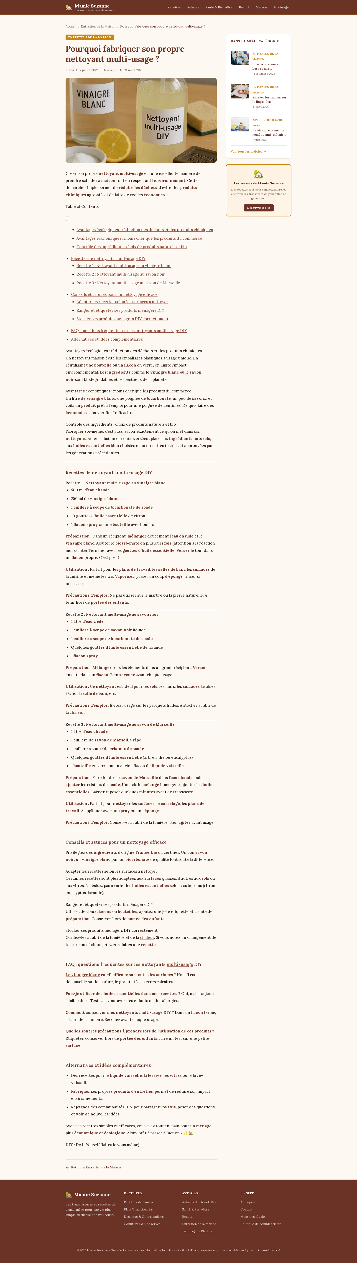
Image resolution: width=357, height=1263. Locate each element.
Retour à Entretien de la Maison (93, 1167)
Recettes (174, 7)
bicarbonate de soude (132, 507)
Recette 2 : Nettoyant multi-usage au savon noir (120, 274)
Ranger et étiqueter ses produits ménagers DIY (120, 310)
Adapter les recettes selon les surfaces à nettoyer (122, 301)
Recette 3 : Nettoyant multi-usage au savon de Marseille (128, 282)
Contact (246, 1209)
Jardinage (281, 7)
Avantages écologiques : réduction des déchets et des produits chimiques (144, 229)
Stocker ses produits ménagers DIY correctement (122, 318)
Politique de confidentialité (260, 1224)
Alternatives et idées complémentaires (107, 339)
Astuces (193, 7)
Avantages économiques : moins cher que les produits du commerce (139, 238)
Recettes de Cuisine (139, 1202)
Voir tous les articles (248, 151)
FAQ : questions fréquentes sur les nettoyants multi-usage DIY (129, 330)
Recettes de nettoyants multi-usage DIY (108, 258)
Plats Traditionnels (138, 1209)
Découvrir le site (258, 207)
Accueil (71, 26)
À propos (247, 1202)
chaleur (77, 712)
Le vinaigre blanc (83, 974)
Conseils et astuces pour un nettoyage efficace (114, 294)
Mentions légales (253, 1217)
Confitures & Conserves (142, 1224)
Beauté (244, 7)
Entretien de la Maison (98, 26)
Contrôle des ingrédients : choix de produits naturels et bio (131, 246)
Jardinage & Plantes (197, 1231)
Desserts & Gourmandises (144, 1217)
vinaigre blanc (101, 398)
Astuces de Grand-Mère (200, 1202)
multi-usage (180, 964)
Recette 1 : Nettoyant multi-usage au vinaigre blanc (123, 265)
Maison (261, 7)
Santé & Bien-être (218, 7)
